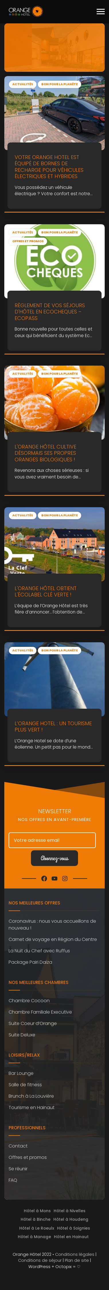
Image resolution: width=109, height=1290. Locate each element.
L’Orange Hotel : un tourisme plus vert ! (53, 726)
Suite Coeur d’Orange (33, 1023)
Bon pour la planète (59, 84)
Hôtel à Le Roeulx (36, 1228)
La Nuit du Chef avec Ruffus (39, 950)
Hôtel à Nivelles (69, 1211)
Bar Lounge (21, 1073)
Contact (18, 1146)
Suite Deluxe (22, 1035)
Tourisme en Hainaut (31, 1107)
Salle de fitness (25, 1084)
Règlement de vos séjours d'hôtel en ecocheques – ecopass (50, 311)
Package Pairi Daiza (30, 962)
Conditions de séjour (40, 1260)
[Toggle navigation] (101, 12)
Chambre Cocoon (29, 1000)
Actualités (22, 84)
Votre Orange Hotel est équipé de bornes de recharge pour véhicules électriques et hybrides (49, 167)
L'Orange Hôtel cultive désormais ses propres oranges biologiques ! (45, 453)
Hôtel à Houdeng (70, 1219)
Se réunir (18, 1168)
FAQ (13, 1180)
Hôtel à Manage (34, 1237)
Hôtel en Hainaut (71, 1237)
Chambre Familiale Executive (40, 1012)
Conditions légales (74, 1254)
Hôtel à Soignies (73, 1228)
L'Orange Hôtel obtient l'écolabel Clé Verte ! (46, 591)
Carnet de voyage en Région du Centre (53, 939)
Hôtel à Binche (35, 1219)
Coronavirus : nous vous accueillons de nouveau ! (52, 924)
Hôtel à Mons (37, 1211)
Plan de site (77, 1260)
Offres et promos (28, 241)
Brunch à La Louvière (31, 1096)
